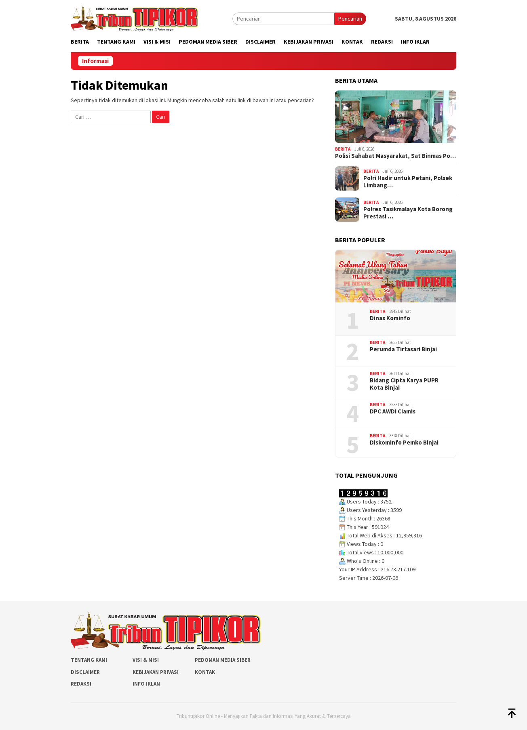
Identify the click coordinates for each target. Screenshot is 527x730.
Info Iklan (146, 683)
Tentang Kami (89, 660)
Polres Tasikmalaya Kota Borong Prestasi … (408, 213)
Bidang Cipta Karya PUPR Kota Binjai (404, 384)
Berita (342, 149)
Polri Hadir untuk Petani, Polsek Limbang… (407, 181)
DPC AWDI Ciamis (392, 411)
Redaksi (81, 683)
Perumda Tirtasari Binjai (403, 349)
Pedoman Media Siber (223, 660)
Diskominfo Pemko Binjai (404, 442)
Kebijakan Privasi (156, 672)
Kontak (205, 672)
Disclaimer (85, 672)
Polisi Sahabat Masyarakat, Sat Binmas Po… (395, 155)
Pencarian (350, 18)
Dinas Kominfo (390, 318)
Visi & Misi (146, 660)
